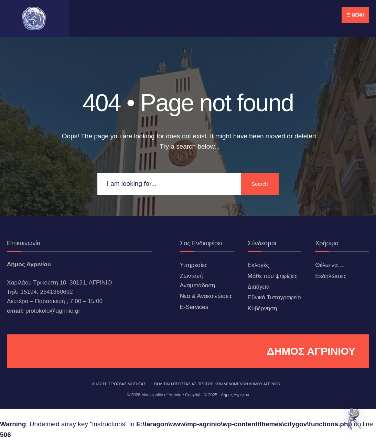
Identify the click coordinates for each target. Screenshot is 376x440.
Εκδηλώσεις (330, 276)
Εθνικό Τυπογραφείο (274, 297)
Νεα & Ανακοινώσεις (206, 296)
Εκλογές (258, 265)
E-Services (194, 307)
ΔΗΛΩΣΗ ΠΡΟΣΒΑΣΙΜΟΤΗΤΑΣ (119, 384)
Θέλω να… (329, 265)
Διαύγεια (259, 286)
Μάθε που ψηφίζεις (273, 276)
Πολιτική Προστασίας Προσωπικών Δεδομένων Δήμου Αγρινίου (217, 384)
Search (259, 184)
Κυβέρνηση (262, 308)
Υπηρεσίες (193, 265)
